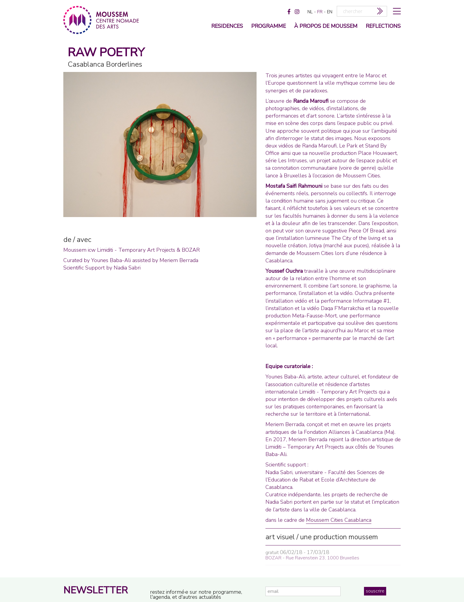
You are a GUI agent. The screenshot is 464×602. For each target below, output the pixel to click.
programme (268, 26)
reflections (383, 26)
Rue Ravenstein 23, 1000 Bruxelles (322, 558)
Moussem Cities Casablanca (338, 520)
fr (320, 12)
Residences (227, 26)
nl (310, 12)
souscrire (375, 591)
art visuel (280, 537)
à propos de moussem (325, 26)
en (329, 12)
